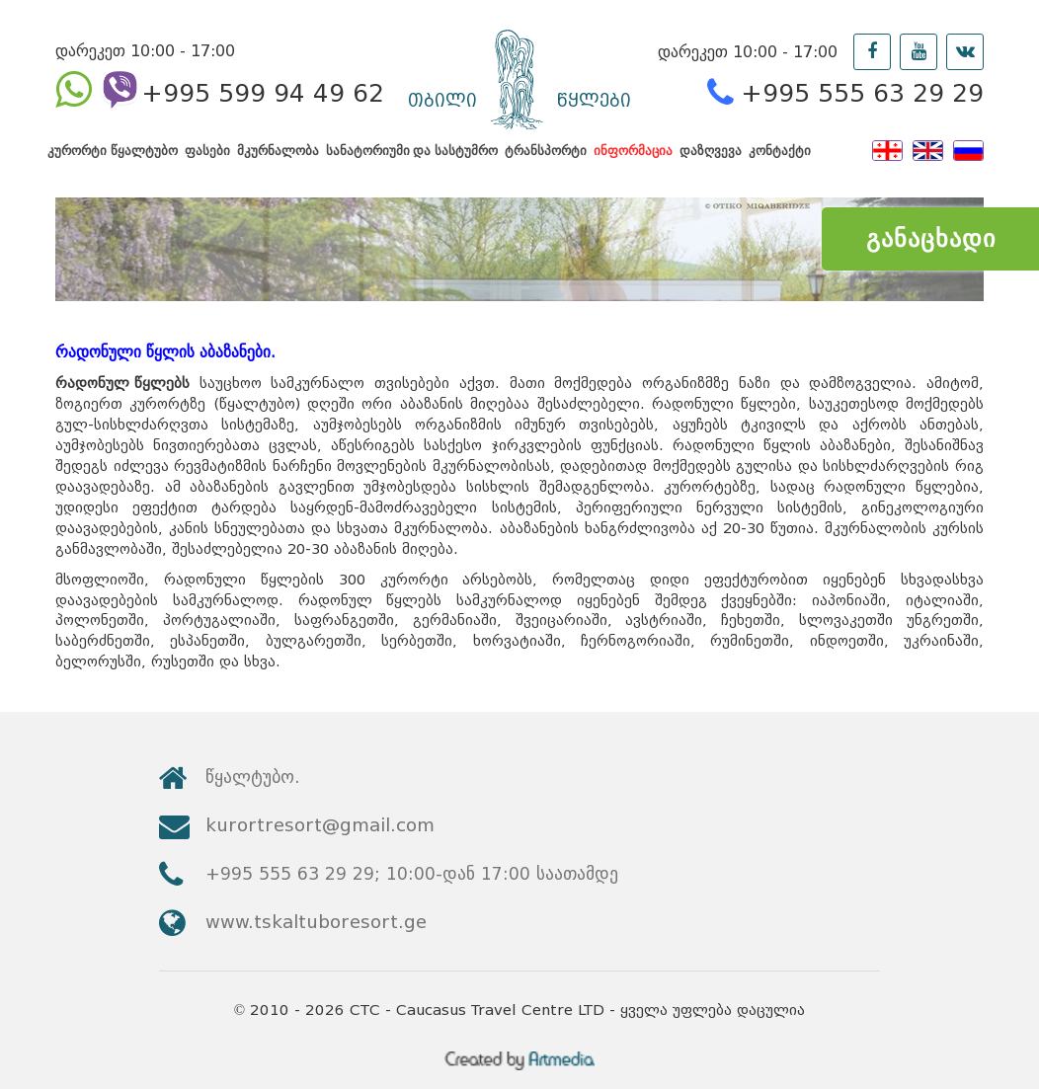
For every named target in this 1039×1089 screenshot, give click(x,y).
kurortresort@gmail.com (825, 813)
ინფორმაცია (633, 160)
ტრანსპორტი (546, 160)
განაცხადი (931, 238)
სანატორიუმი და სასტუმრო (412, 160)
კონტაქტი (780, 160)
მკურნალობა (278, 160)
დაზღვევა (710, 160)
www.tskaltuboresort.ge (821, 866)
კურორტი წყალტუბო (112, 160)
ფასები (207, 160)
